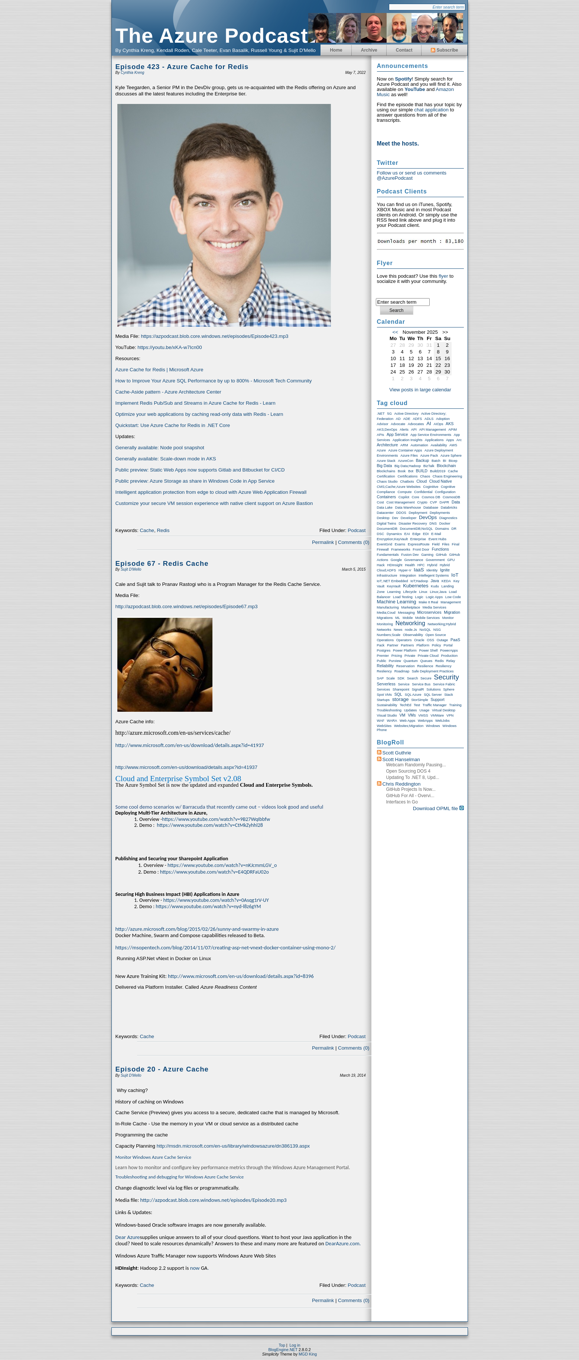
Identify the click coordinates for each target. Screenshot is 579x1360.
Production (449, 656)
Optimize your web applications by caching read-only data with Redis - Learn (200, 414)
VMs (412, 715)
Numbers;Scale (389, 635)
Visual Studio (387, 715)
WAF (380, 721)
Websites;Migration (408, 726)
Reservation (405, 666)
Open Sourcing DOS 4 (408, 771)
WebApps (425, 721)
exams (400, 544)
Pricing (396, 656)
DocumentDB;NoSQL (416, 529)
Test (417, 705)
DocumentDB (387, 529)
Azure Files (409, 455)
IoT (454, 575)
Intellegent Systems (434, 575)
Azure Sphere (451, 455)
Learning (393, 592)
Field (435, 544)
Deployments (440, 513)
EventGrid (384, 544)
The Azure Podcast (212, 35)
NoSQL (425, 630)
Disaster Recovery (413, 523)
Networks (384, 630)
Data (456, 502)
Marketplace (410, 607)
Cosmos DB (431, 497)
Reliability (385, 665)
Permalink (323, 542)
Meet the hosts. (398, 143)
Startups (383, 700)
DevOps (428, 517)
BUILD (421, 471)
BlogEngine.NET (282, 1349)
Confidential (423, 492)
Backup (422, 460)
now (195, 1268)
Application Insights (407, 440)
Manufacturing (388, 607)
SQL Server (433, 695)
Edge (416, 534)
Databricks (449, 507)
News (398, 630)
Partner (393, 645)
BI (444, 461)
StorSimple (419, 700)
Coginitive (430, 487)
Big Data (384, 465)
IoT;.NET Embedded (392, 581)
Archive (369, 50)
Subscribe (444, 50)
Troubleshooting (389, 710)
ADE (406, 419)
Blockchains (386, 471)
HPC (421, 565)
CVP (433, 502)
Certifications (407, 476)
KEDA (446, 581)
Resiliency (444, 666)
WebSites (384, 726)
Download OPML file (438, 808)
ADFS (417, 419)
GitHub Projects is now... (411, 789)
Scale (390, 678)
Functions (440, 549)
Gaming (427, 555)
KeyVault (394, 586)
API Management (432, 429)
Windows (433, 726)
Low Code (453, 597)
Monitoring (385, 624)
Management (450, 602)
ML (397, 618)
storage (400, 699)
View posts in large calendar (420, 389)
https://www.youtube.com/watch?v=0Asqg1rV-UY (216, 900)
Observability (413, 635)
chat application (431, 109)
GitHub (441, 555)
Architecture (387, 445)
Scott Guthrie (397, 753)
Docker (444, 523)
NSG (437, 630)
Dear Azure (128, 1237)
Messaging (406, 612)
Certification (386, 476)
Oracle (419, 640)
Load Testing (403, 597)
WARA (392, 721)
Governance (413, 560)
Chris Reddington (402, 784)
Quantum (411, 661)
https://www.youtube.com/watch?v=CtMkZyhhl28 (210, 825)
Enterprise (418, 539)
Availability (438, 445)
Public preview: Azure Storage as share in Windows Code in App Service (196, 481)
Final (455, 544)
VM (402, 715)
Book (402, 471)
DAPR (444, 502)
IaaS (419, 570)
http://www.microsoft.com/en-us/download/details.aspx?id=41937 (190, 745)
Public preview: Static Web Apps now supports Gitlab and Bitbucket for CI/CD (200, 470)
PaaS (455, 639)
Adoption (443, 419)
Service (404, 684)
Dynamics (394, 534)
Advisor (382, 424)
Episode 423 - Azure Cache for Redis (182, 67)
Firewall (383, 549)
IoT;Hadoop (419, 581)
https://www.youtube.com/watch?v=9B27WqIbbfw (216, 819)
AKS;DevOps (387, 429)
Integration (408, 575)
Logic (419, 597)
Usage (424, 710)
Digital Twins (386, 523)
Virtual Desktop (443, 710)
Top (282, 1345)
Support (437, 699)
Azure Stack (386, 461)
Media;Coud (386, 612)
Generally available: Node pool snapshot (160, 447)
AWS (453, 445)
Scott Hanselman (401, 759)
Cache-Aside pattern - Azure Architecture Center (168, 392)
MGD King (308, 1354)
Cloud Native (440, 481)
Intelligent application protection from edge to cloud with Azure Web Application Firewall (211, 492)
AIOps (438, 424)
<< (396, 332)
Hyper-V (405, 570)
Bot (410, 471)
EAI (407, 534)
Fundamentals (388, 555)
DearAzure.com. (343, 1243)
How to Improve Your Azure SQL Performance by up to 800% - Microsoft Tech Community (214, 381)
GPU (451, 560)
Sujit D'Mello (131, 569)
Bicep (453, 461)
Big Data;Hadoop (407, 466)
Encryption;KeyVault (392, 539)
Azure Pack (429, 455)
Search (412, 678)
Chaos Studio (387, 481)
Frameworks (400, 549)
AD (398, 419)
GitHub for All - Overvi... (410, 795)
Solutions (433, 689)
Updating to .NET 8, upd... (412, 777)
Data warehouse (408, 507)
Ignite (445, 570)
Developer (409, 518)
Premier (383, 656)
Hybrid (432, 565)
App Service (397, 434)
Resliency (384, 671)
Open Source (436, 635)
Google (396, 560)
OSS (430, 640)
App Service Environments (430, 435)
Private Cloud (428, 656)
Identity (431, 570)
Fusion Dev (410, 555)
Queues (426, 661)
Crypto (422, 502)
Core (415, 497)
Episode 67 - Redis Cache (162, 563)
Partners (407, 645)
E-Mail (436, 534)
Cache (147, 530)
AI (428, 423)
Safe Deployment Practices (433, 671)
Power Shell (428, 650)
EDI (426, 534)
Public (381, 661)
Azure (381, 450)
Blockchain (446, 465)
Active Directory (406, 413)
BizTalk (429, 466)
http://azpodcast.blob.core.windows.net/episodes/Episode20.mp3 (213, 1200)
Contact (404, 50)
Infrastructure (387, 575)
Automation (419, 445)
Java (434, 580)
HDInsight (394, 565)
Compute (404, 492)
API (414, 429)
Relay (450, 661)
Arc (459, 440)
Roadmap (401, 671)
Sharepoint (401, 689)
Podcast (356, 530)
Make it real (428, 602)
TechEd (405, 705)
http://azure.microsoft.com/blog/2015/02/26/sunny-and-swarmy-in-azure (197, 929)
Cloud (421, 481)
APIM (452, 429)
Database (430, 507)
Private (409, 656)
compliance (386, 492)
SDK (400, 678)
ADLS (429, 419)
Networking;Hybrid (442, 624)
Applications (434, 440)
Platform (422, 645)
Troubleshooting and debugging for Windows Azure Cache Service (180, 1177)
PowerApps (449, 650)
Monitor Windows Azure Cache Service (154, 1157)
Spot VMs (384, 695)
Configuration (445, 492)
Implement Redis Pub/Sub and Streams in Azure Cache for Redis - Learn (196, 403)
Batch (436, 461)
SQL (398, 694)
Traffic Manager (435, 705)
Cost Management (400, 502)
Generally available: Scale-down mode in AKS (166, 459)
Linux (423, 592)
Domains (442, 529)
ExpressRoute (419, 544)
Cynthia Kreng (132, 73)
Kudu (435, 586)
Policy (436, 645)
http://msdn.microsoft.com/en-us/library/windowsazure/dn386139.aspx (233, 1146)
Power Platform (405, 650)
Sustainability (387, 705)
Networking (410, 623)
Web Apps (407, 721)
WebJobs (442, 721)
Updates (410, 710)
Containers (386, 497)
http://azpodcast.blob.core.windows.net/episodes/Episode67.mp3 (187, 606)
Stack (448, 695)
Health (410, 565)
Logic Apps (434, 597)
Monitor (448, 618)
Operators (404, 640)
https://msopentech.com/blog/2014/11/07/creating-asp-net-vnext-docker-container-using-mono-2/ (226, 947)
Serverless (386, 684)
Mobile (408, 618)
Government (435, 560)
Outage (442, 640)
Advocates (416, 424)
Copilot (404, 497)
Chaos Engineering (447, 476)
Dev (395, 518)
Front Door (421, 549)
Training (455, 705)
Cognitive (448, 487)
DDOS (401, 513)
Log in (294, 1345)
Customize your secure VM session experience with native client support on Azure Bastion (214, 503)
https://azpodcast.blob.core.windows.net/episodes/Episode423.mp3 (214, 336)
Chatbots (407, 481)
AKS (449, 423)
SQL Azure (413, 695)
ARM (404, 445)
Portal (447, 645)
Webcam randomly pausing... (416, 764)
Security (446, 677)
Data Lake (385, 507)
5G (389, 413)
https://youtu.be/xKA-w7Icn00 (169, 347)
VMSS (423, 715)
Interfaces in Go (402, 802)
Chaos (425, 476)
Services (383, 689)
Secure (426, 678)
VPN (449, 715)
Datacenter (385, 513)
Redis (163, 530)
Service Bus (421, 684)
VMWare (437, 715)
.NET (381, 413)
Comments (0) (353, 542)
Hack (381, 565)
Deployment (418, 513)
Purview (395, 661)
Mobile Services (427, 618)
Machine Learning (396, 601)
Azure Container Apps (405, 450)
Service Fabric (444, 684)
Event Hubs (437, 539)
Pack (381, 645)
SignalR (418, 689)
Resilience (425, 666)
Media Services (434, 607)
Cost (380, 502)
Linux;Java (438, 592)
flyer (443, 276)
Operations (385, 640)
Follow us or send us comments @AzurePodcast (411, 175)
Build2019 (438, 471)
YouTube (414, 89)
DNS (433, 523)
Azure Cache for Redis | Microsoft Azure (160, 369)
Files (445, 544)
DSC (380, 534)
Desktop (383, 518)
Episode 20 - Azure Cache (162, 1069)
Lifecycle (409, 592)
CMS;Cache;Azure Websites (399, 487)
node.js (411, 630)
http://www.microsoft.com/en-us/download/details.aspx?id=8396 (241, 976)
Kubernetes (415, 585)
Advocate (398, 424)
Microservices (429, 612)
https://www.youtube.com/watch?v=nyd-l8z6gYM (208, 906)
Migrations (385, 618)
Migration (452, 612)
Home (336, 50)
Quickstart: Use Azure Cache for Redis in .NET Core (173, 425)
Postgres (384, 650)
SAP (380, 678)
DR (454, 529)
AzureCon (405, 461)
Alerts (404, 429)
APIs (380, 435)
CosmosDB (451, 497)
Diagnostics (448, 518)
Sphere (448, 689)
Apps (450, 440)
